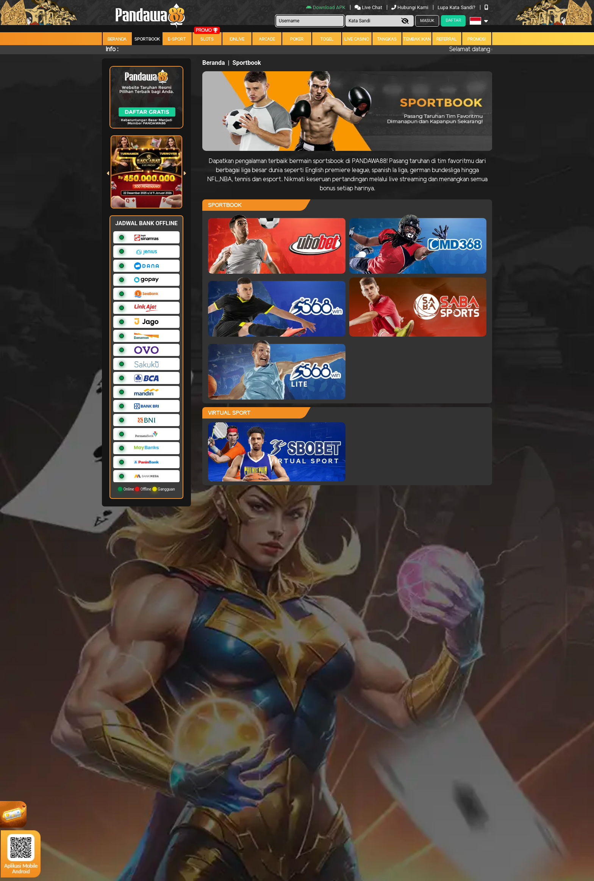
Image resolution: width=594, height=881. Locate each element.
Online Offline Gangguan (146, 489)
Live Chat (369, 7)
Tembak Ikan (417, 39)
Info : (112, 49)
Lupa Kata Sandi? (457, 7)
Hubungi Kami (410, 7)
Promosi (476, 39)
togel (327, 39)
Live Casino (356, 39)
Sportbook (147, 39)
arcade (267, 39)
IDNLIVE (237, 39)
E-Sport (177, 39)
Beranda (117, 39)
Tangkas (387, 39)
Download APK (326, 7)
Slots (207, 39)
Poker (296, 39)
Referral (446, 39)
